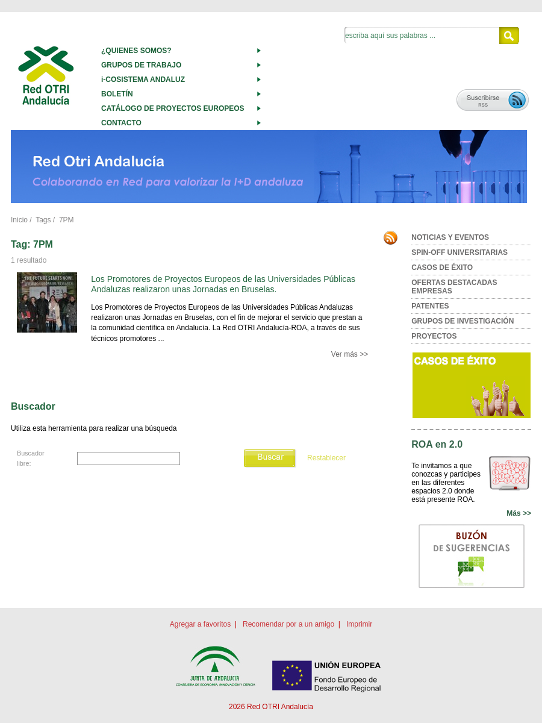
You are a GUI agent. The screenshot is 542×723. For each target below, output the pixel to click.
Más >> (518, 513)
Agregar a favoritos (200, 624)
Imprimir (359, 624)
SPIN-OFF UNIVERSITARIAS (459, 252)
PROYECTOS (433, 336)
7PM (66, 220)
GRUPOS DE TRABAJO (141, 65)
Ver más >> (349, 354)
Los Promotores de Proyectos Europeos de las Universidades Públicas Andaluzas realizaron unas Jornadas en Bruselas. (223, 284)
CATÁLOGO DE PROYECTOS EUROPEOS (173, 108)
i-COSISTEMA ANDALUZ (143, 79)
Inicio (19, 220)
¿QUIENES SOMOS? (136, 50)
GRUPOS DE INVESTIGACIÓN (462, 321)
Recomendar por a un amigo (288, 624)
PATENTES (430, 306)
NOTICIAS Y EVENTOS (450, 237)
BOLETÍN (117, 94)
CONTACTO (121, 123)
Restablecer (326, 458)
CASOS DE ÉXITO (442, 267)
